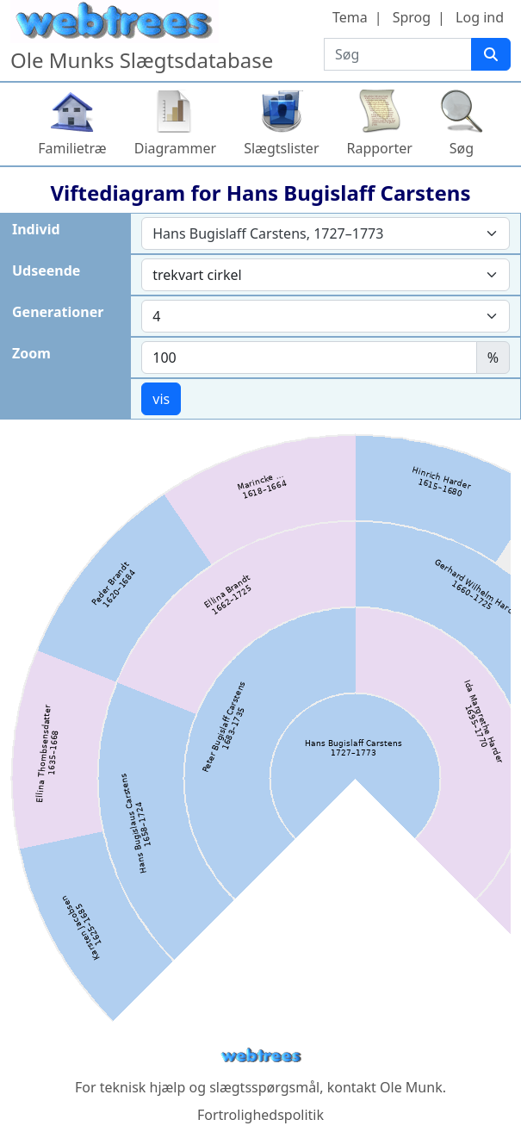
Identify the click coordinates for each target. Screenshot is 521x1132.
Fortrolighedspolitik (260, 1114)
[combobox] (325, 233)
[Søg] (491, 54)
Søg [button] (462, 148)
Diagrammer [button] (175, 148)
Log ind (480, 17)
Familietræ (72, 148)
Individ (36, 229)
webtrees (261, 1056)
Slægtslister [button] (281, 148)
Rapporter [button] (379, 148)
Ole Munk (411, 1087)
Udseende (46, 270)
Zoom (31, 353)
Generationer (57, 311)
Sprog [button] (412, 17)
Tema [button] (350, 17)
